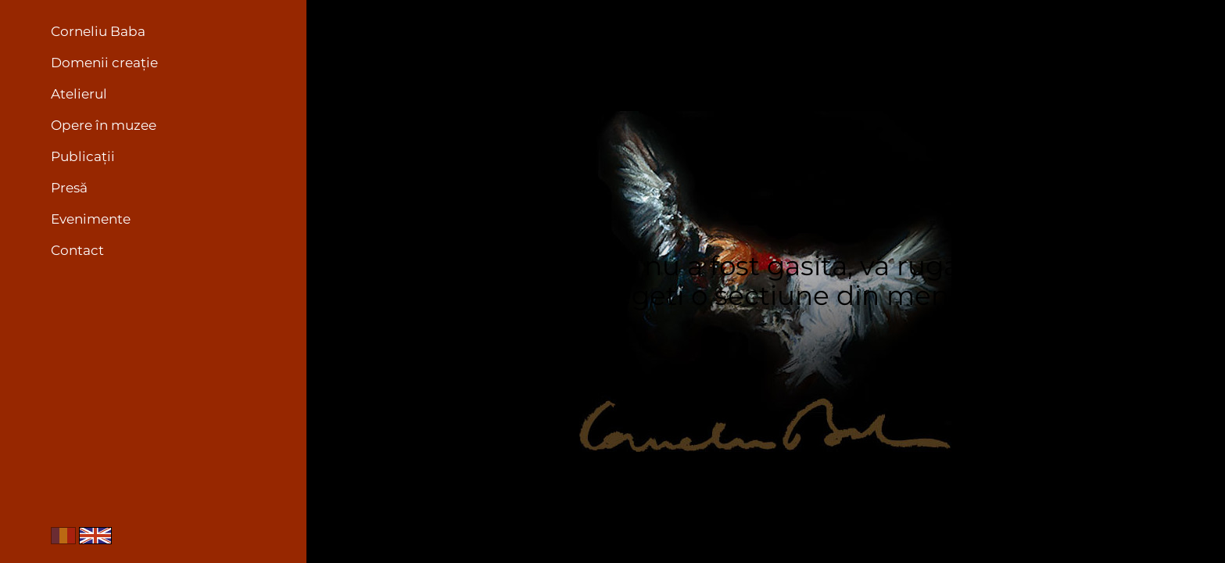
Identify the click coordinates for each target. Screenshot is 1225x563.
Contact (77, 250)
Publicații (83, 156)
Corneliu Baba (98, 31)
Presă (69, 187)
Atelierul (79, 94)
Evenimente (91, 219)
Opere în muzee (103, 125)
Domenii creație (104, 62)
